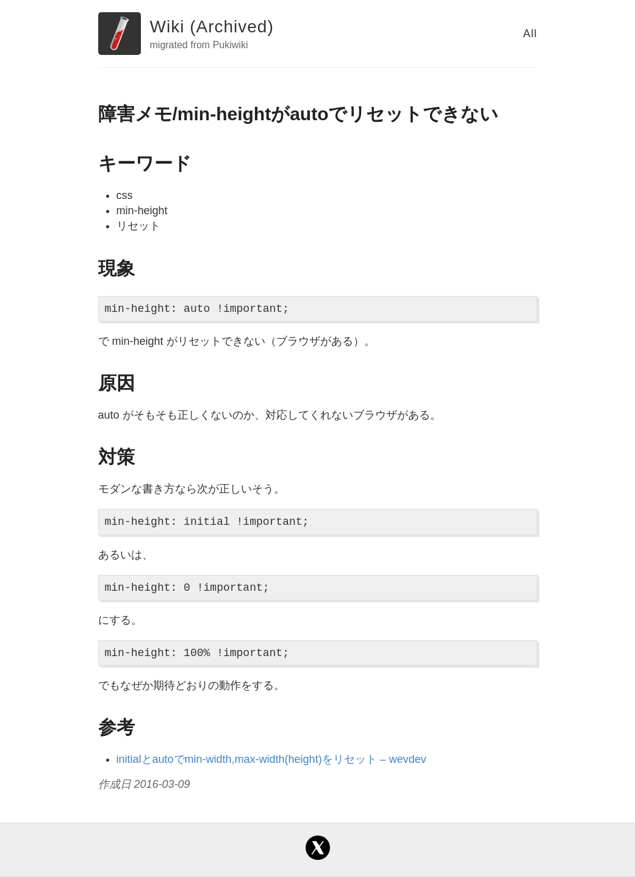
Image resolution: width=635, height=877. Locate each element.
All (530, 33)
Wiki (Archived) (212, 26)
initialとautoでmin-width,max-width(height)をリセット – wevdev (271, 759)
